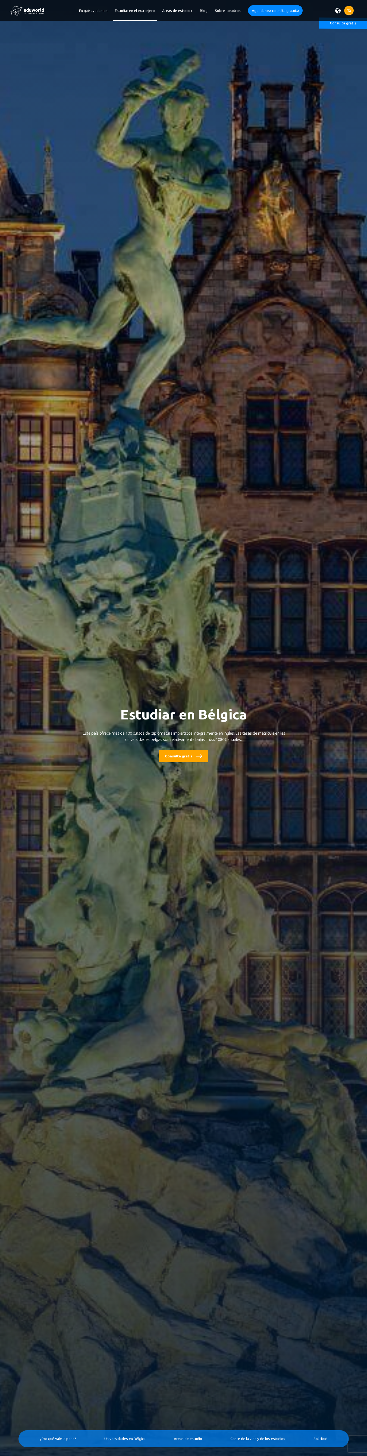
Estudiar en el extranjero (135, 10)
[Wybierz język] (339, 10)
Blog (204, 10)
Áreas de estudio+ (177, 10)
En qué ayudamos (93, 10)
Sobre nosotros (228, 10)
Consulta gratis (178, 756)
